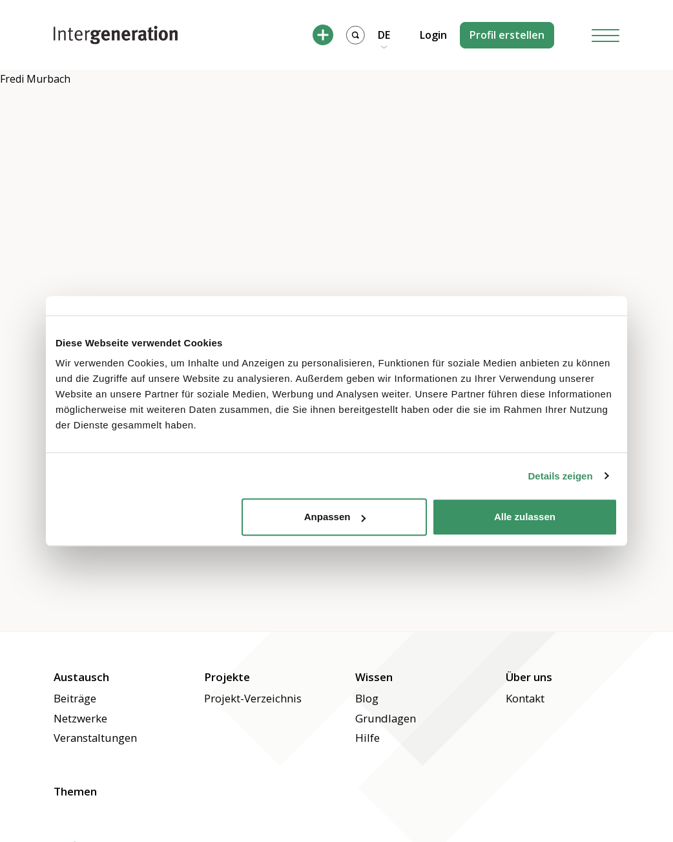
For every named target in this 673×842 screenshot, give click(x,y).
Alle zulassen (524, 516)
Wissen (374, 676)
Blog (366, 698)
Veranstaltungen (95, 737)
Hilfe (367, 737)
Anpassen (335, 516)
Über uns (529, 676)
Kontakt (525, 698)
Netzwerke (80, 718)
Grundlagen (385, 718)
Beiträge (75, 698)
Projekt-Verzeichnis (253, 698)
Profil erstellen (507, 35)
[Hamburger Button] (606, 35)
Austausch (81, 676)
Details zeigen (560, 475)
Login (433, 35)
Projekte (227, 676)
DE (384, 35)
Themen (75, 791)
